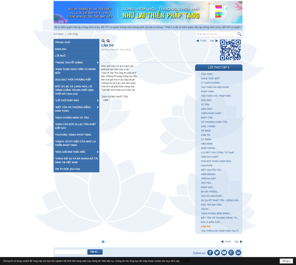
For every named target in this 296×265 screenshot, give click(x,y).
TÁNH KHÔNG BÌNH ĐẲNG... (216, 213)
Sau (212, 40)
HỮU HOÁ (206, 100)
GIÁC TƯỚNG (208, 126)
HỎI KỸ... (205, 209)
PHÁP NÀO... (208, 187)
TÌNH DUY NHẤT (209, 157)
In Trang (103, 242)
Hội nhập (73, 34)
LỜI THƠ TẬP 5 (218, 67)
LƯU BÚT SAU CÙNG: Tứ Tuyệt (217, 152)
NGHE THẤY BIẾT (210, 78)
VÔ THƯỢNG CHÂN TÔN (214, 122)
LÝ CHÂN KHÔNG (210, 83)
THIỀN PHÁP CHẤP (211, 113)
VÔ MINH (206, 130)
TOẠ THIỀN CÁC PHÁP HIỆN (216, 96)
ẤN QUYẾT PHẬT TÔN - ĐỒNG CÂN (220, 200)
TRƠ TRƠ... (207, 183)
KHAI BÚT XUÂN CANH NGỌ (216, 161)
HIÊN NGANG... (209, 174)
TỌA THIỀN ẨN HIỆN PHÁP (215, 87)
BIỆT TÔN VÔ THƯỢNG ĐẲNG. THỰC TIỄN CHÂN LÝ (221, 218)
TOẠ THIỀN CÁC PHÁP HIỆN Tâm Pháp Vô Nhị (221, 231)
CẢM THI (205, 135)
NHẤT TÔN (207, 117)
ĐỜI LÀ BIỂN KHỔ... (211, 222)
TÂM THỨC (207, 74)
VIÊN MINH (207, 144)
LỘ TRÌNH (206, 139)
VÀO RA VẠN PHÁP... (212, 196)
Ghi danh (59, 34)
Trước (203, 40)
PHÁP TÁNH (207, 91)
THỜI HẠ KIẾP (208, 178)
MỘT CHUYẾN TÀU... (212, 170)
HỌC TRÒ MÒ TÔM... (212, 204)
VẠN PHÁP (207, 165)
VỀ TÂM (205, 104)
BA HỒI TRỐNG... (210, 191)
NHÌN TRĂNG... (209, 148)
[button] (76, 62)
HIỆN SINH (206, 109)
